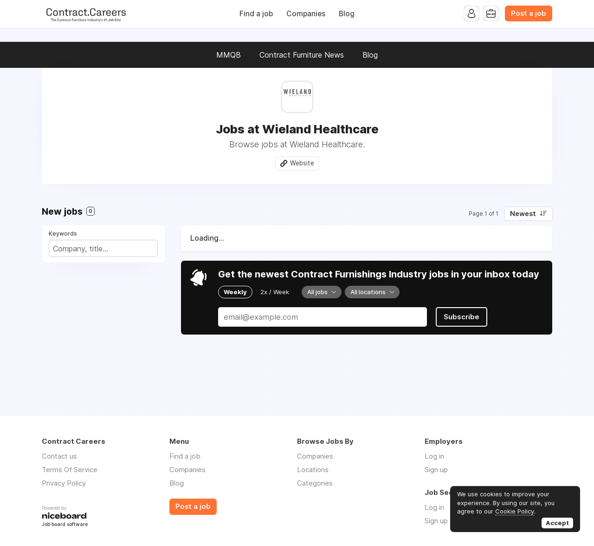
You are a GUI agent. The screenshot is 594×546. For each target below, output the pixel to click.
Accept (557, 522)
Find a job (256, 13)
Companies (305, 13)
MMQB (228, 54)
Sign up (436, 469)
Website (302, 163)
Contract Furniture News (301, 54)
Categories (315, 483)
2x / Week (274, 292)
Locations (313, 469)
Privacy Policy (64, 483)
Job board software (65, 524)
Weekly (235, 292)
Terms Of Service (69, 469)
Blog (347, 13)
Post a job (528, 13)
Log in (434, 456)
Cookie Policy (514, 511)
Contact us (59, 456)
